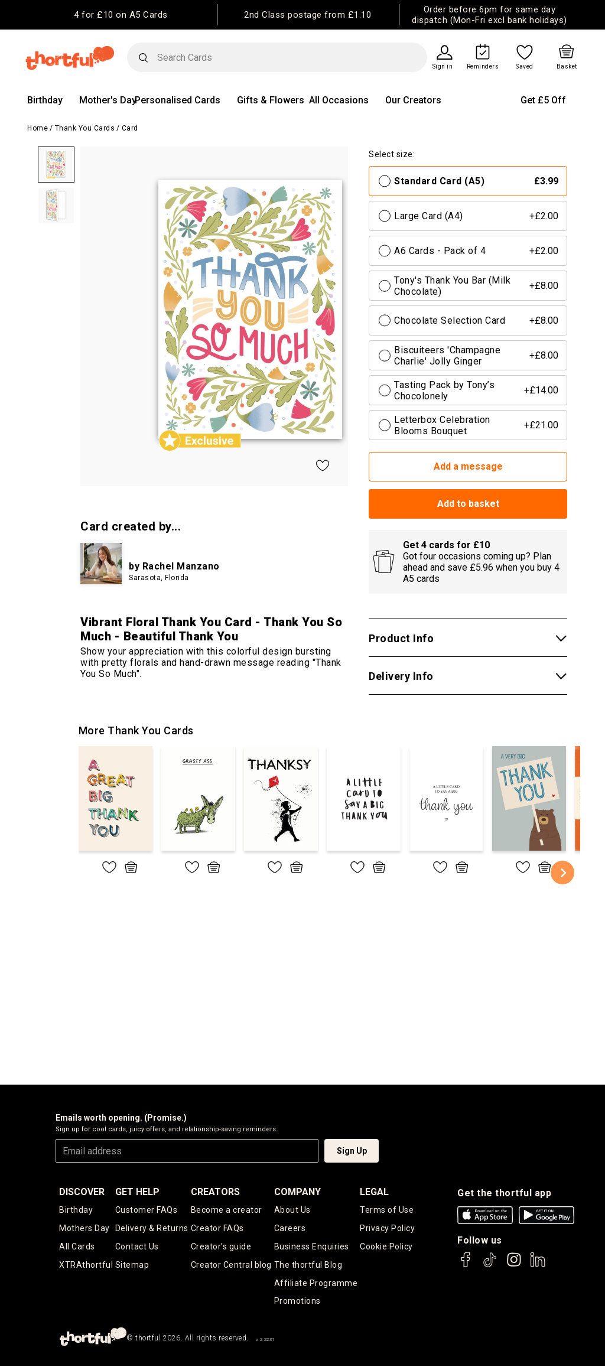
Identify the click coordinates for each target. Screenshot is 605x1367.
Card (130, 128)
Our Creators (413, 100)
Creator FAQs (217, 1228)
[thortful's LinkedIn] (538, 1265)
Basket (567, 67)
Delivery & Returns (151, 1228)
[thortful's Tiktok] (490, 1265)
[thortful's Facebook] (466, 1265)
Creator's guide (221, 1247)
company (297, 1191)
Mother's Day (107, 100)
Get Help (137, 1191)
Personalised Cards (177, 100)
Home (37, 128)
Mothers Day (84, 1228)
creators (215, 1191)
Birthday (45, 100)
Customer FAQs (146, 1210)
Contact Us (137, 1247)
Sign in (442, 67)
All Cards (77, 1247)
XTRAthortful (86, 1265)
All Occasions (339, 100)
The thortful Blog (308, 1265)
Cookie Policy (386, 1247)
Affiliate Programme (316, 1283)
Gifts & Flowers (270, 100)
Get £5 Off (543, 100)
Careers (290, 1228)
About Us (292, 1210)
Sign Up (352, 1151)
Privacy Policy (387, 1228)
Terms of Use (387, 1210)
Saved (525, 67)
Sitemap (132, 1265)
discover (82, 1191)
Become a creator (226, 1210)
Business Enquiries (311, 1247)
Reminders (483, 67)
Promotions (297, 1302)
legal (374, 1191)
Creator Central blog (231, 1265)
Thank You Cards (85, 128)
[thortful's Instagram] (514, 1265)
